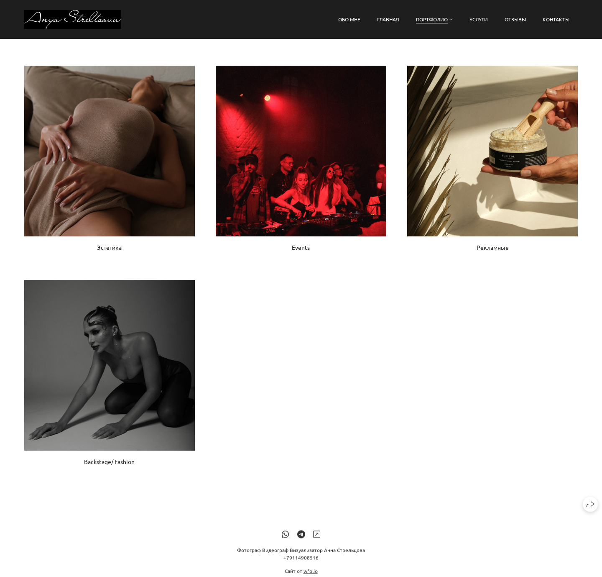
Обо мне (349, 19)
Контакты (556, 19)
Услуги (478, 19)
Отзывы (515, 19)
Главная (388, 19)
